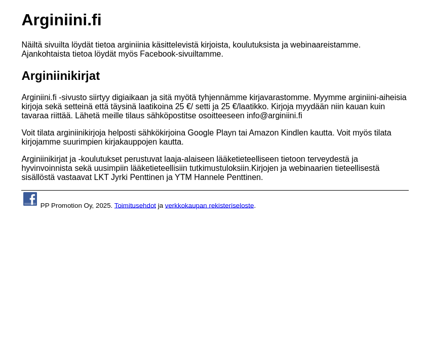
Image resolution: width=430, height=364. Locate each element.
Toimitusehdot (135, 205)
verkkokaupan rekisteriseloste (209, 205)
